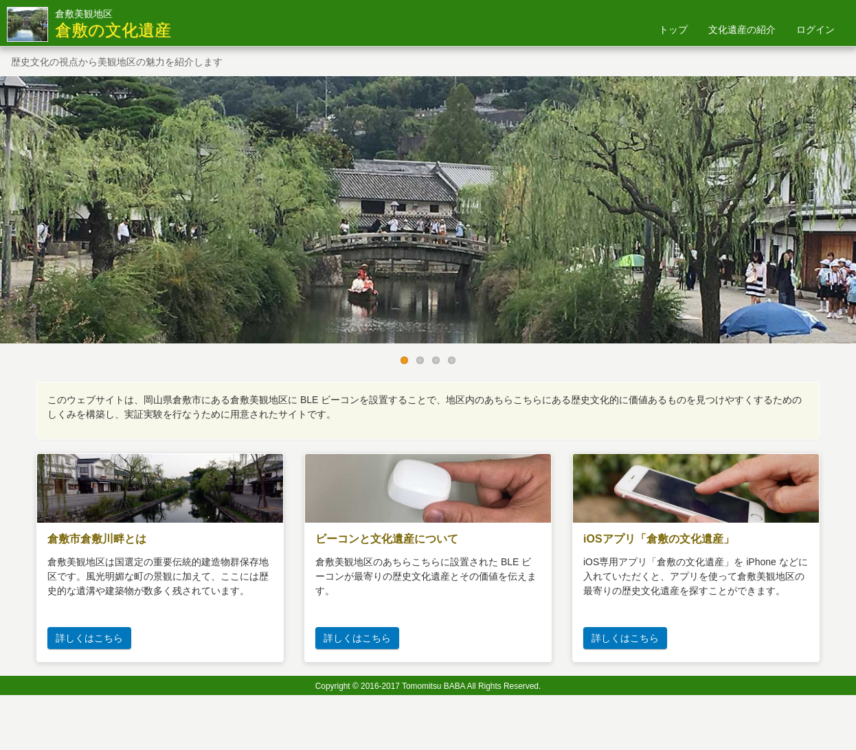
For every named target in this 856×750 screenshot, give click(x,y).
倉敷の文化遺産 (113, 30)
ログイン (815, 29)
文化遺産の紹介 (742, 29)
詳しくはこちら (89, 638)
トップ (673, 29)
